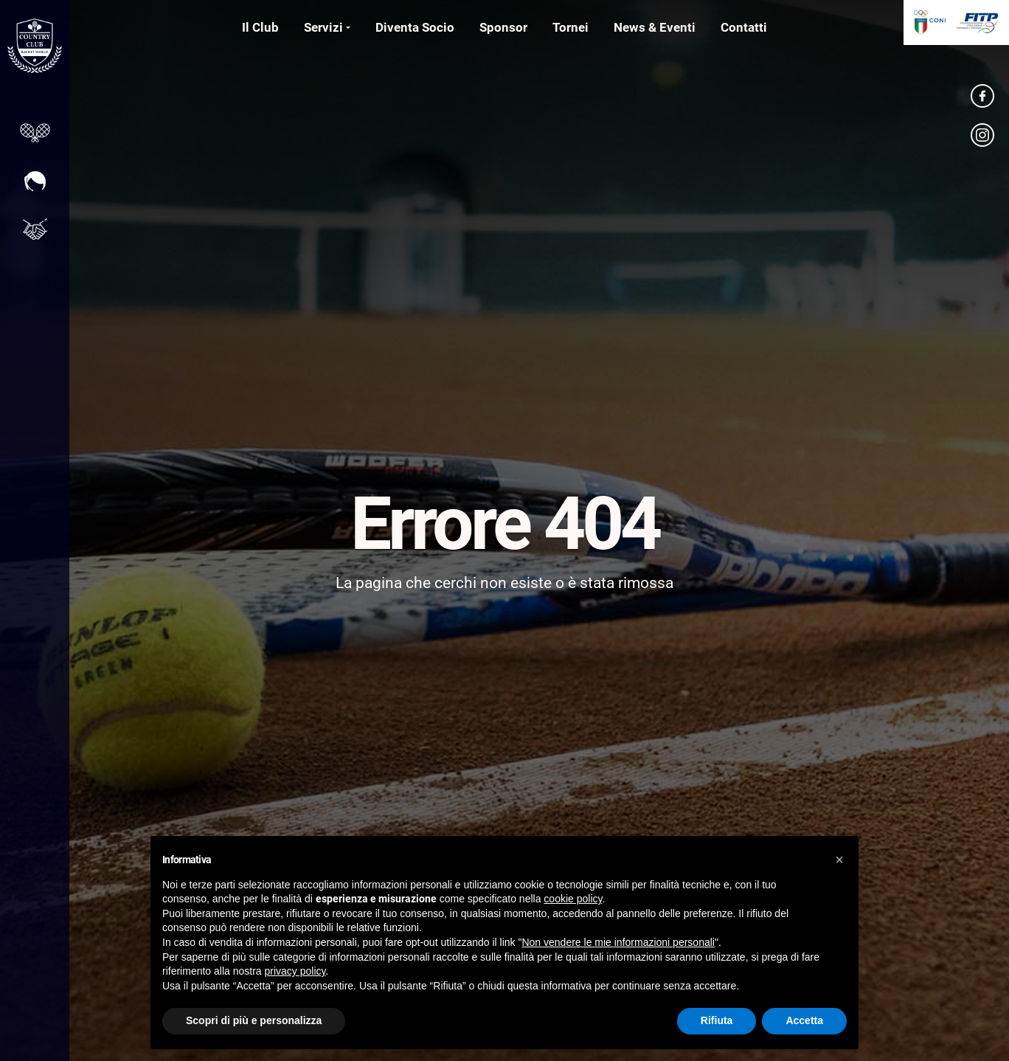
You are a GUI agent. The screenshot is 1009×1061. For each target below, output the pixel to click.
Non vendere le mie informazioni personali (617, 942)
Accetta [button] (804, 1020)
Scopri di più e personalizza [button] (254, 1020)
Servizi (323, 27)
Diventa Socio (414, 27)
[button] (839, 859)
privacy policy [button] (295, 971)
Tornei (570, 27)
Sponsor (503, 27)
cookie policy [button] (573, 899)
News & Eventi (655, 27)
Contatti (744, 27)
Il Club (260, 27)
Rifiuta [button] (717, 1020)
